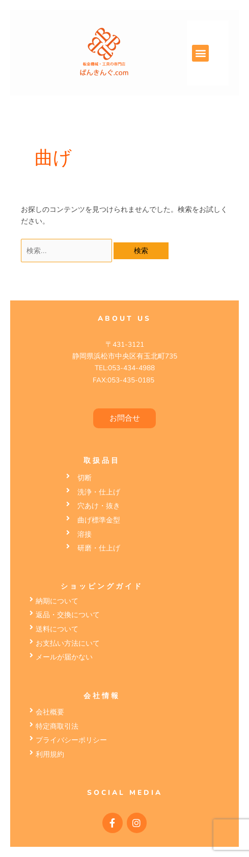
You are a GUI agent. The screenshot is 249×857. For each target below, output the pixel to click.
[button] (200, 53)
